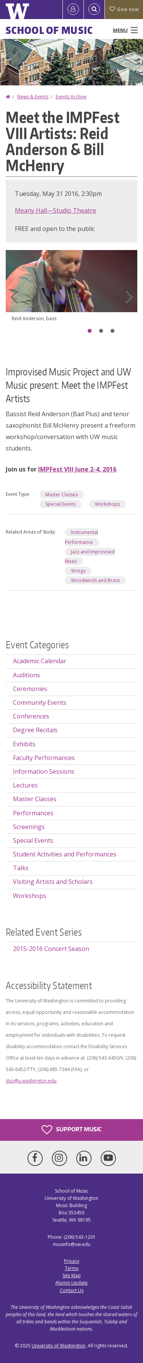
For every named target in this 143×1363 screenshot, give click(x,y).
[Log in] (73, 9)
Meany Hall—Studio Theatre (55, 210)
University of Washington (58, 1345)
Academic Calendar (39, 661)
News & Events (32, 96)
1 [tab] (89, 331)
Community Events (39, 702)
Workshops (107, 504)
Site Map (72, 1275)
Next (129, 297)
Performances (33, 813)
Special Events (60, 504)
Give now (123, 9)
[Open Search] (94, 9)
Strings (78, 571)
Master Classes (61, 494)
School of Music (49, 30)
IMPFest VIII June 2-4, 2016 (77, 469)
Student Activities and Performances (64, 854)
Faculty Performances (44, 758)
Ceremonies (30, 689)
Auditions (26, 675)
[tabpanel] (71, 292)
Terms (72, 1268)
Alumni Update (71, 1283)
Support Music (71, 1129)
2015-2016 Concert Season (51, 948)
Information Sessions (43, 771)
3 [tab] (112, 331)
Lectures (25, 785)
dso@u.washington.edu (31, 1081)
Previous (14, 297)
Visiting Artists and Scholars (53, 881)
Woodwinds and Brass (95, 580)
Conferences (31, 716)
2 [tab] (101, 331)
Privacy (71, 1261)
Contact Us (72, 1290)
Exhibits (24, 744)
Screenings (29, 827)
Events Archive (71, 96)
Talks (21, 868)
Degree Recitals (35, 730)
